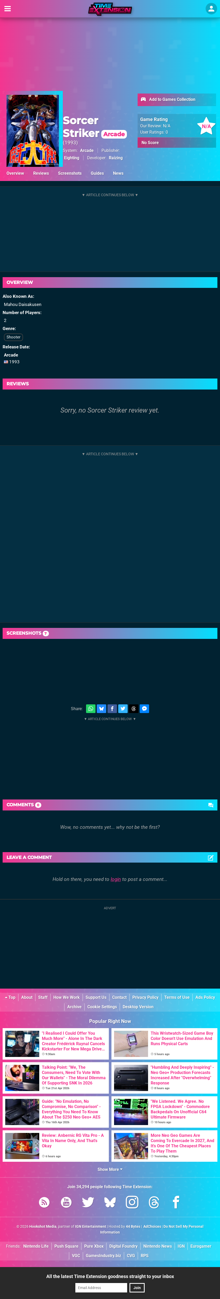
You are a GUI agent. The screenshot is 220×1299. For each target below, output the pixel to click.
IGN (181, 1246)
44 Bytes (133, 1226)
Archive (74, 1006)
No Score (150, 142)
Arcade (87, 150)
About (26, 997)
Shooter (13, 337)
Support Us (96, 997)
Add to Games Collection (167, 99)
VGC (76, 1255)
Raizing (116, 157)
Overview (15, 173)
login (116, 879)
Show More (110, 1169)
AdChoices (152, 1226)
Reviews (41, 173)
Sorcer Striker (95, 127)
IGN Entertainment (90, 1226)
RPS (145, 1255)
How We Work (66, 997)
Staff (43, 997)
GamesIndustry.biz (103, 1255)
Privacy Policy (145, 997)
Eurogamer (200, 1246)
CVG (131, 1255)
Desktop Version (138, 1006)
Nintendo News (157, 1246)
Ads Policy (205, 997)
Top (10, 997)
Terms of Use (177, 997)
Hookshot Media (43, 1226)
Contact (119, 997)
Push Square (66, 1246)
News (118, 173)
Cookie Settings (102, 1006)
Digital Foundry (123, 1246)
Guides (97, 173)
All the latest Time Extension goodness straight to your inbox (110, 1276)
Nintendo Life (36, 1246)
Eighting (71, 157)
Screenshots (70, 173)
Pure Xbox (94, 1246)
